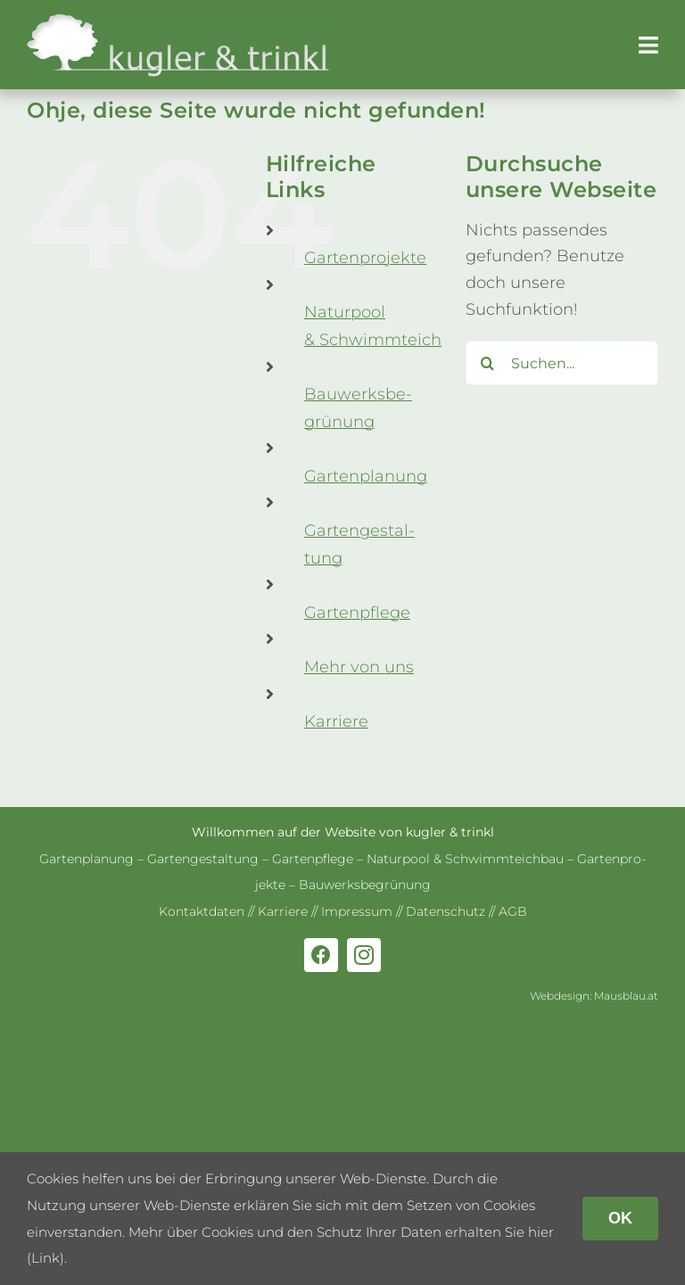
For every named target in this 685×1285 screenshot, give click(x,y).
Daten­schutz (445, 911)
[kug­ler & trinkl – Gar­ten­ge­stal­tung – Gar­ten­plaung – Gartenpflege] (178, 20)
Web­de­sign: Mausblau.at (594, 995)
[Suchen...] (562, 363)
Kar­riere (336, 721)
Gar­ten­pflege (357, 612)
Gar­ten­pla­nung (365, 476)
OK (620, 1218)
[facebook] (321, 955)
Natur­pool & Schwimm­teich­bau (465, 859)
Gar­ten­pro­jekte (365, 258)
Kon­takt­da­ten (201, 911)
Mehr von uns (359, 667)
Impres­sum (356, 911)
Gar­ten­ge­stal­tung (203, 859)
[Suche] (488, 363)
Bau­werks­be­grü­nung (365, 885)
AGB (513, 911)
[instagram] (364, 955)
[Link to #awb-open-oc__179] (648, 45)
